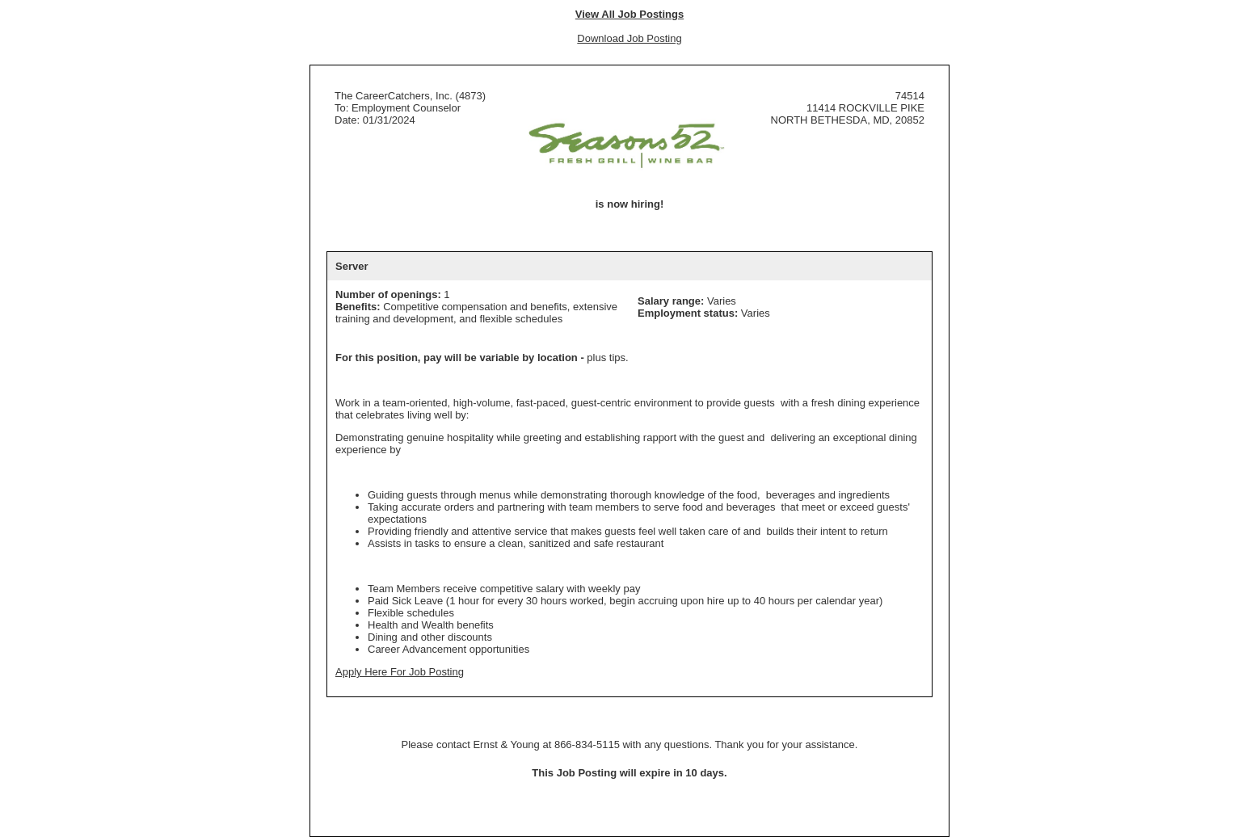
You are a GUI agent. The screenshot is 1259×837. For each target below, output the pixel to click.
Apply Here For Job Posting (399, 672)
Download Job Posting (629, 38)
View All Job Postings (629, 14)
